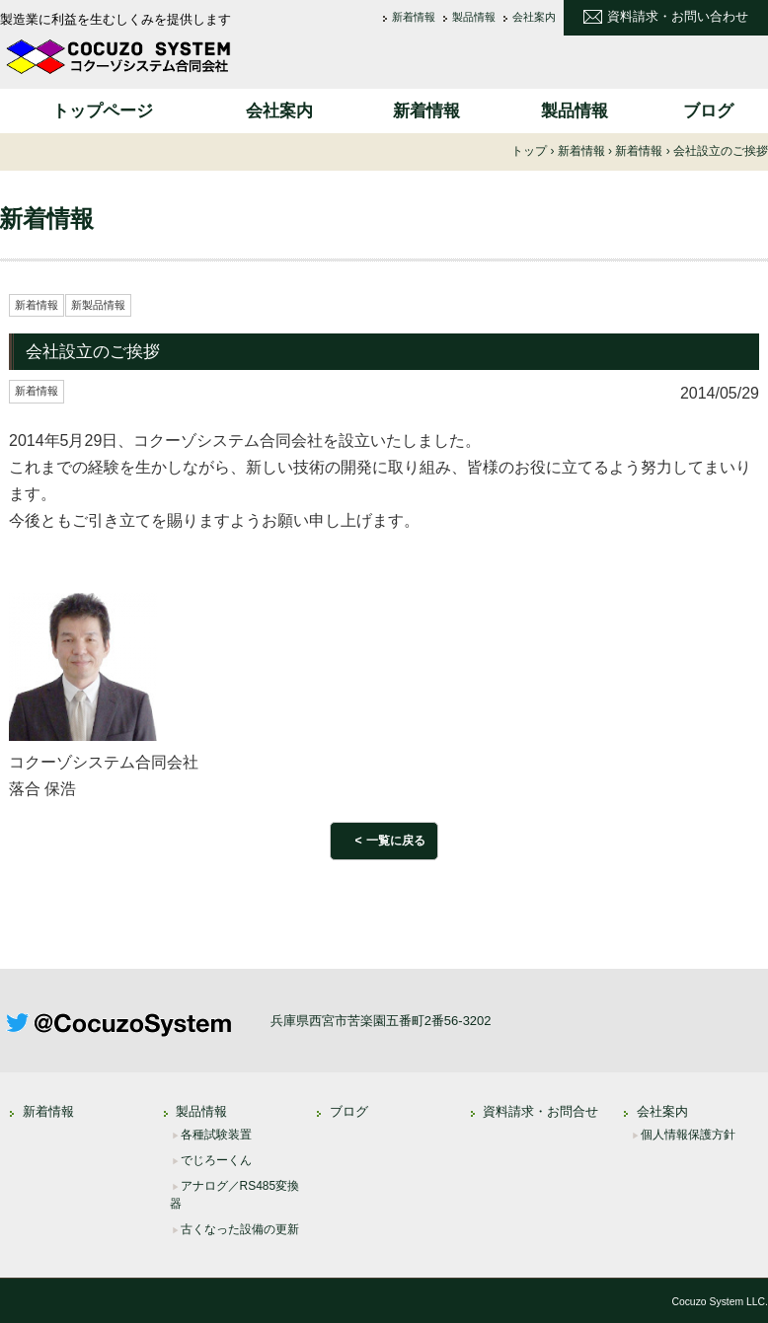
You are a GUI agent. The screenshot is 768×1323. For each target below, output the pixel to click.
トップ (529, 151)
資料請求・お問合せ (540, 1111)
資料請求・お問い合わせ (677, 17)
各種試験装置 (216, 1134)
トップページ (102, 111)
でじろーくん (216, 1160)
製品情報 (474, 17)
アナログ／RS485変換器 (235, 1195)
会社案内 (534, 17)
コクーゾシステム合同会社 (118, 57)
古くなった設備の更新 (240, 1229)
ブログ (708, 111)
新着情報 (413, 17)
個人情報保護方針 (688, 1134)
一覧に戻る (395, 840)
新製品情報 (98, 305)
